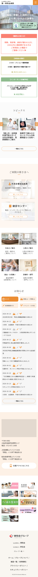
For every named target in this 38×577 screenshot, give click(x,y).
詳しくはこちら (18, 194)
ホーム (10, 557)
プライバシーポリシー (18, 565)
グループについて (21, 557)
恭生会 (19, 547)
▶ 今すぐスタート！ (19, 72)
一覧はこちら (19, 149)
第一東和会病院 (8, 3)
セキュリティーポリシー (19, 569)
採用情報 (22, 561)
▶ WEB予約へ (19, 94)
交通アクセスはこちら (19, 466)
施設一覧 (14, 561)
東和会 (19, 543)
